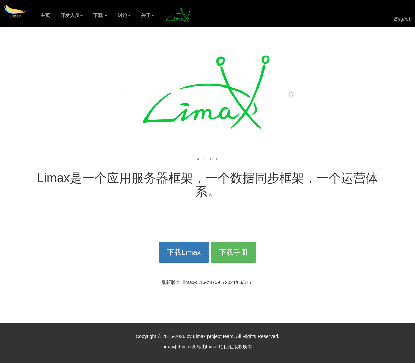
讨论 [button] (124, 15)
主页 (47, 15)
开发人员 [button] (71, 15)
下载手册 (233, 252)
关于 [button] (147, 15)
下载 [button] (100, 15)
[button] (291, 94)
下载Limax (184, 252)
